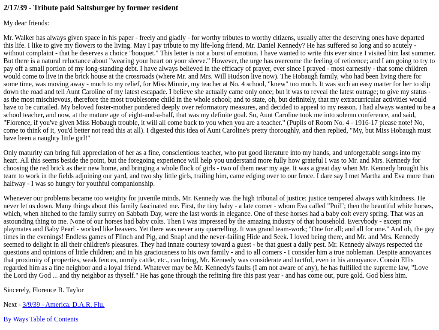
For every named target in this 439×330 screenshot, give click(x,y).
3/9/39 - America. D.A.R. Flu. (63, 304)
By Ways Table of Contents (40, 319)
